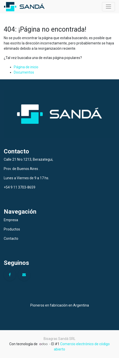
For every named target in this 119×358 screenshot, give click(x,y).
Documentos (24, 72)
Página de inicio (26, 67)
